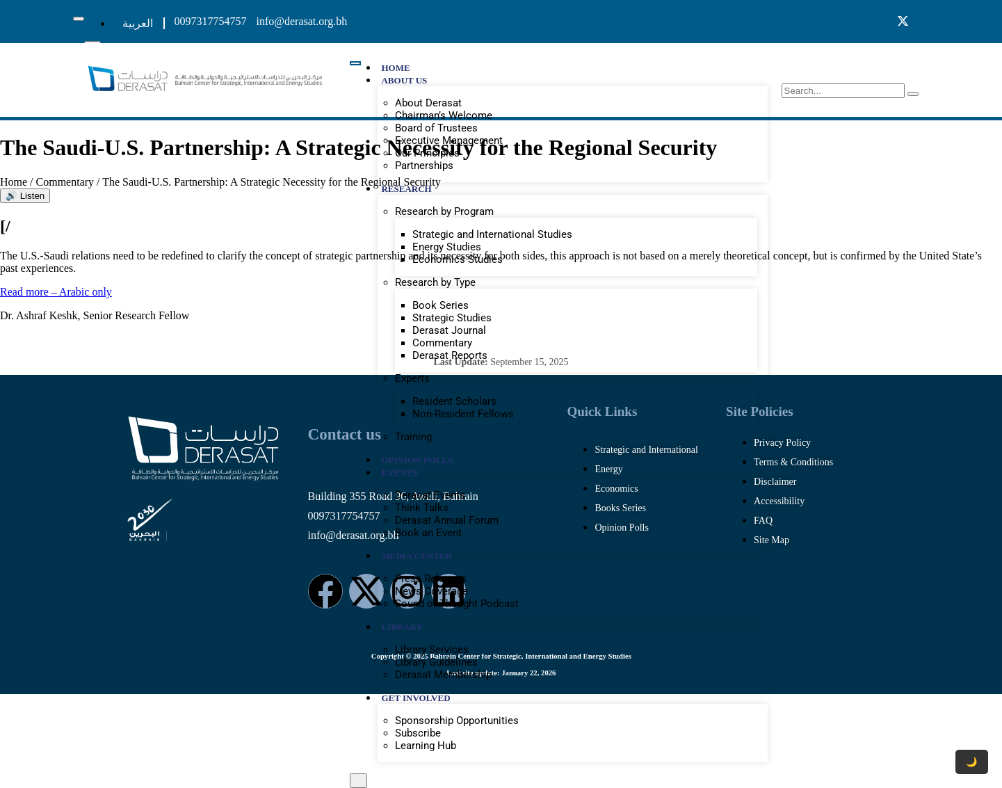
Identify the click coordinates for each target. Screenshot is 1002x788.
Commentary (442, 343)
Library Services (432, 649)
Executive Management (449, 140)
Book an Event (428, 532)
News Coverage (431, 591)
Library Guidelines (436, 662)
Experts (412, 378)
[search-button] (913, 94)
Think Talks (422, 507)
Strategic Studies (452, 318)
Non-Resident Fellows (463, 414)
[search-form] (843, 90)
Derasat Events (430, 495)
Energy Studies (446, 247)
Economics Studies (457, 259)
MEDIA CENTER (416, 556)
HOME (395, 68)
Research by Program (444, 211)
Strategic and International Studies (492, 234)
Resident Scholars (454, 401)
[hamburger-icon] (78, 19)
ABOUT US (404, 80)
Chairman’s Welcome (443, 115)
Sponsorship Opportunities (457, 720)
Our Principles (427, 153)
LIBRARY (402, 627)
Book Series (440, 305)
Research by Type (435, 282)
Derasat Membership (443, 674)
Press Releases (431, 578)
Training (413, 437)
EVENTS (399, 472)
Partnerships (424, 165)
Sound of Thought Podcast (457, 603)
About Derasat (428, 103)
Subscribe (418, 733)
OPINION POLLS (417, 460)
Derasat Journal (449, 330)
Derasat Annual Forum (447, 520)
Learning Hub (425, 745)
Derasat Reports (449, 355)
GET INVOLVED (415, 698)
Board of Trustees (436, 128)
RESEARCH (406, 189)
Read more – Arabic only (56, 292)
